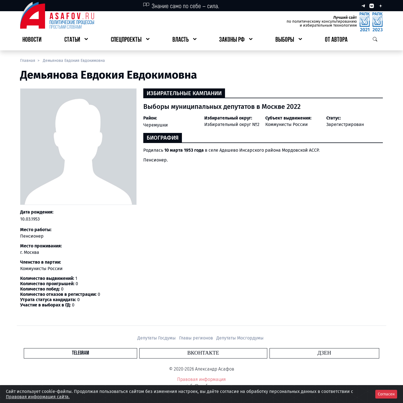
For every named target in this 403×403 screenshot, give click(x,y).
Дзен (235, 353)
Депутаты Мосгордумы (240, 338)
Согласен (386, 394)
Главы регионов (196, 338)
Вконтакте (203, 353)
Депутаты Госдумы (157, 338)
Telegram (169, 353)
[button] (76, 40)
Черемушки (155, 125)
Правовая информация (201, 379)
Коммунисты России (286, 124)
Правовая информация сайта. (38, 396)
